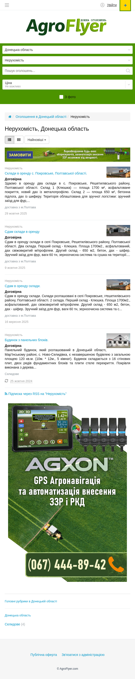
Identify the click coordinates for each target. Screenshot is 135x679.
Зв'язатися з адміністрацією (83, 655)
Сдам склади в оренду (22, 232)
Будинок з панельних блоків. (26, 340)
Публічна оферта (43, 655)
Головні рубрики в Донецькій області (31, 601)
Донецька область (18, 615)
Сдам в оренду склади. (22, 286)
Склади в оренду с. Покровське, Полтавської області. (46, 173)
